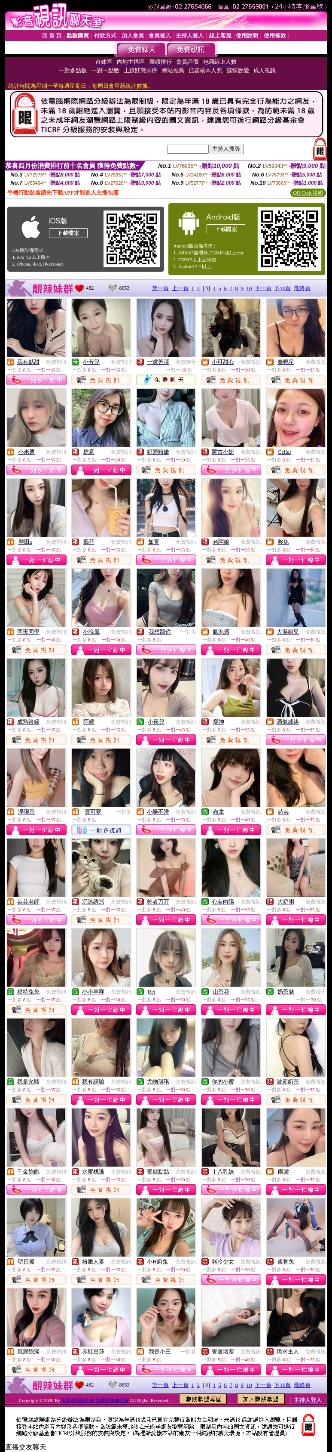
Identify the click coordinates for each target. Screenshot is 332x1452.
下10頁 (282, 288)
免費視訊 (56, 362)
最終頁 (302, 288)
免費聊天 (186, 362)
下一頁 (263, 288)
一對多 (188, 632)
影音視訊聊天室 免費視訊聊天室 (95, 1400)
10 (249, 288)
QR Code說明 (308, 193)
